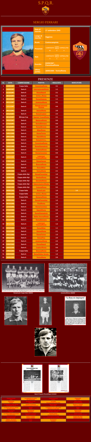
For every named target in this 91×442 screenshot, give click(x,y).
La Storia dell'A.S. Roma (11, 407)
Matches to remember (31, 414)
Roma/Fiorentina (41, 174)
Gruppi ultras (53, 413)
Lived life (11, 411)
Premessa (11, 401)
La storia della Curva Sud (11, 413)
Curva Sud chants (11, 417)
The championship (30, 399)
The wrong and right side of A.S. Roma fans (53, 417)
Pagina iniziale (11, 398)
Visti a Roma (78, 401)
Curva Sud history (11, 414)
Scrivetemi (53, 419)
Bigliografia (77, 410)
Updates (53, 399)
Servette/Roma (41, 181)
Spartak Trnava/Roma (41, 117)
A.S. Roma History (11, 408)
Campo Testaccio (31, 404)
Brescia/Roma (41, 251)
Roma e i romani (78, 404)
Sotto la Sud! (78, 413)
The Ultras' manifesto (53, 411)
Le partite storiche (30, 413)
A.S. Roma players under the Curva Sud (78, 414)
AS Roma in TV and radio (53, 408)
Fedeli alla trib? (77, 416)
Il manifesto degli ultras (53, 410)
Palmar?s (31, 402)
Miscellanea (30, 410)
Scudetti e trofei (30, 401)
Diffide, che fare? (11, 419)
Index (11, 399)
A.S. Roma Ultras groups (53, 414)
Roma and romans (78, 405)
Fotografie (78, 398)
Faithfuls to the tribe (77, 417)
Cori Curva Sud (11, 416)
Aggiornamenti (53, 398)
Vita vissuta (11, 410)
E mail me (53, 420)
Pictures (78, 399)
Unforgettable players (11, 405)
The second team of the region (53, 402)
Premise (11, 402)
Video (78, 407)
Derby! (31, 407)
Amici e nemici (30, 416)
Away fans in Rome (77, 402)
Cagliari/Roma (41, 247)
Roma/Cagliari (41, 114)
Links (30, 419)
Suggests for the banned (11, 420)
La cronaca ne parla (53, 416)
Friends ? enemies (31, 417)
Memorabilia (53, 404)
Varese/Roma (41, 110)
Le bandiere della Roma (11, 404)
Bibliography (78, 411)
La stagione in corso (31, 398)
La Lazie (53, 401)
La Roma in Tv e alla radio (53, 407)
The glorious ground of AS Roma (30, 405)
